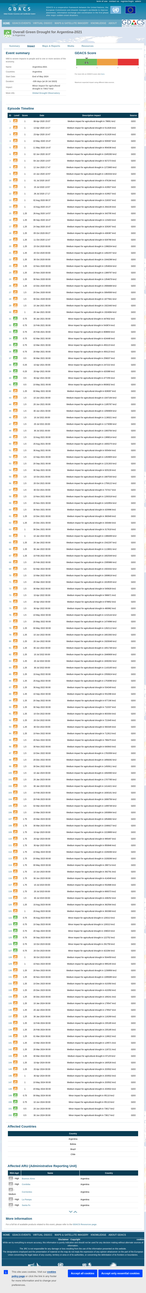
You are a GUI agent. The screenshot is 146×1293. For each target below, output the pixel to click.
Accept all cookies (82, 1273)
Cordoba (26, 1184)
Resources (88, 46)
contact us (114, 1)
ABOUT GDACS (117, 1235)
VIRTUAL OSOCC (42, 23)
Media (70, 46)
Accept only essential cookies (120, 1273)
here (102, 74)
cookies (140, 1239)
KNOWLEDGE (98, 23)
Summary (14, 46)
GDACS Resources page (85, 1224)
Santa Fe (26, 1205)
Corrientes (27, 1192)
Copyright (75, 1239)
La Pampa (27, 1199)
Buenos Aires (28, 1178)
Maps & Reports (51, 46)
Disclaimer (63, 1239)
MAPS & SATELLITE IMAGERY (71, 23)
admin (138, 1)
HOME (6, 23)
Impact (31, 46)
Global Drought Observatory (46, 93)
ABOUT (112, 23)
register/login (127, 1)
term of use (102, 1)
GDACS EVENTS (21, 23)
